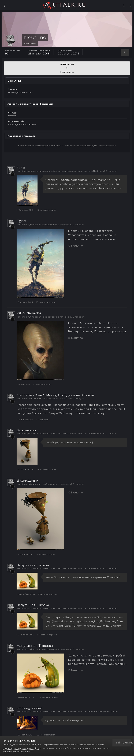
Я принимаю (124, 742)
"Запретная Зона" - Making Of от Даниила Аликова (56, 395)
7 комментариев (46, 210)
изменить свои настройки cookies (21, 748)
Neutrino (21, 171)
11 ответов (42, 419)
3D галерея (110, 171)
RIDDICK (63, 398)
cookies (63, 744)
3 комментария (42, 384)
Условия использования (16, 751)
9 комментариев (46, 469)
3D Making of (77, 398)
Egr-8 (21, 167)
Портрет (113, 711)
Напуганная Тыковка (33, 565)
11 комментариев (47, 594)
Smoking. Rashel (29, 708)
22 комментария (45, 734)
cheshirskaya (99, 711)
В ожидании (26, 430)
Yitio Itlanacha (29, 313)
